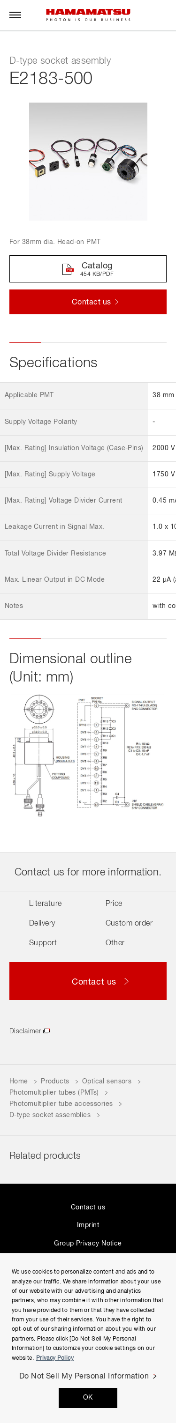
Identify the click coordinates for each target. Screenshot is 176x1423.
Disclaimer (25, 1031)
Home (18, 1081)
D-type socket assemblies (50, 1115)
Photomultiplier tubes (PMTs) (54, 1092)
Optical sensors (106, 1081)
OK (88, 1397)
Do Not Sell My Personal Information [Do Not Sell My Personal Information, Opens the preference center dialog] (84, 1376)
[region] (88, 1338)
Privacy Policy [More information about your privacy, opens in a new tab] (55, 1358)
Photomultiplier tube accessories (61, 1104)
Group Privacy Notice (88, 1243)
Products (55, 1081)
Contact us (88, 1207)
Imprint (88, 1225)
